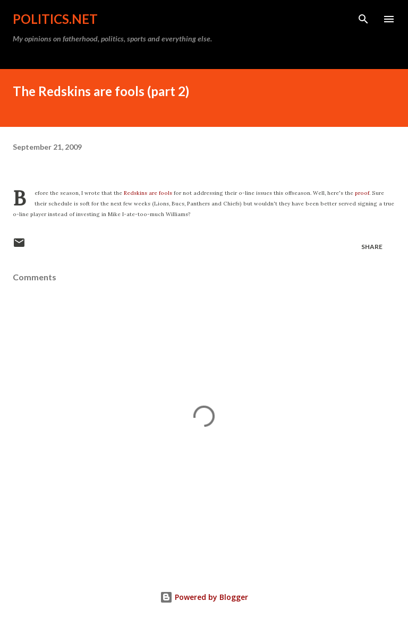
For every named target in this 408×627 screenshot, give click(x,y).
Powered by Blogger (204, 597)
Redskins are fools (148, 193)
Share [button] (371, 247)
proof (362, 193)
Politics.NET (55, 19)
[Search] (363, 19)
